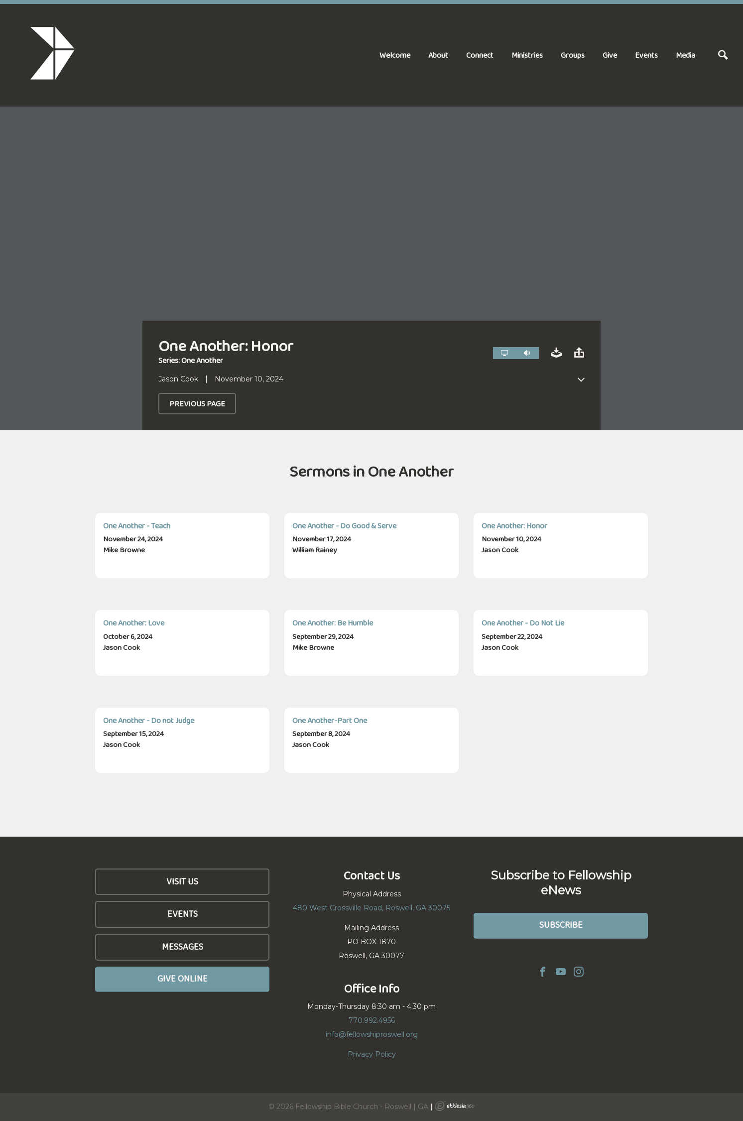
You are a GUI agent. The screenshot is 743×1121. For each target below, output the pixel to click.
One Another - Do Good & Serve (344, 525)
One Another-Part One (329, 720)
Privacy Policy (372, 1054)
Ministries (527, 55)
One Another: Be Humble (332, 622)
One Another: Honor (514, 525)
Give (610, 55)
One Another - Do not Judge (148, 720)
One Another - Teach (136, 525)
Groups (573, 55)
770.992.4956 (372, 1020)
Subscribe (561, 924)
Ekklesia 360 (455, 1106)
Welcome (394, 55)
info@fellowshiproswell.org (372, 1034)
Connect (480, 55)
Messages (182, 946)
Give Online (182, 978)
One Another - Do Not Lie (523, 622)
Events (646, 55)
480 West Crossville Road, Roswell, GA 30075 (371, 907)
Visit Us (182, 881)
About (438, 55)
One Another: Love (133, 622)
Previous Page (197, 403)
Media (685, 55)
